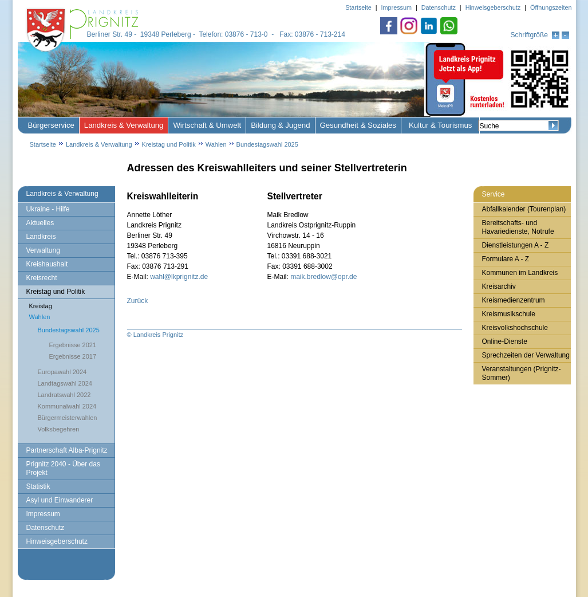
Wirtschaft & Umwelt (207, 125)
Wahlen (216, 144)
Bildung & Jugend (280, 125)
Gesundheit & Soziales (358, 125)
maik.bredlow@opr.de (323, 277)
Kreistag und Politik (169, 144)
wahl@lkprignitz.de (179, 277)
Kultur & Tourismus (440, 125)
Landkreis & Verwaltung (124, 125)
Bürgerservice (51, 125)
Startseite (43, 144)
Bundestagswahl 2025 (267, 144)
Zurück (137, 301)
